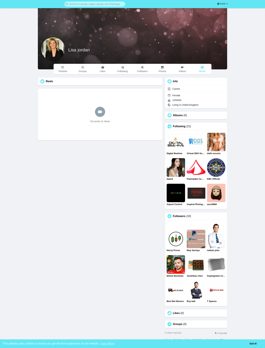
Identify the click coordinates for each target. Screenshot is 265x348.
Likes (176, 313)
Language (221, 333)
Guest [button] (222, 3)
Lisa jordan (79, 49)
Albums (178, 115)
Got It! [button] (253, 343)
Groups (178, 324)
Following (179, 126)
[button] (94, 4)
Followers (179, 216)
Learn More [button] (107, 343)
